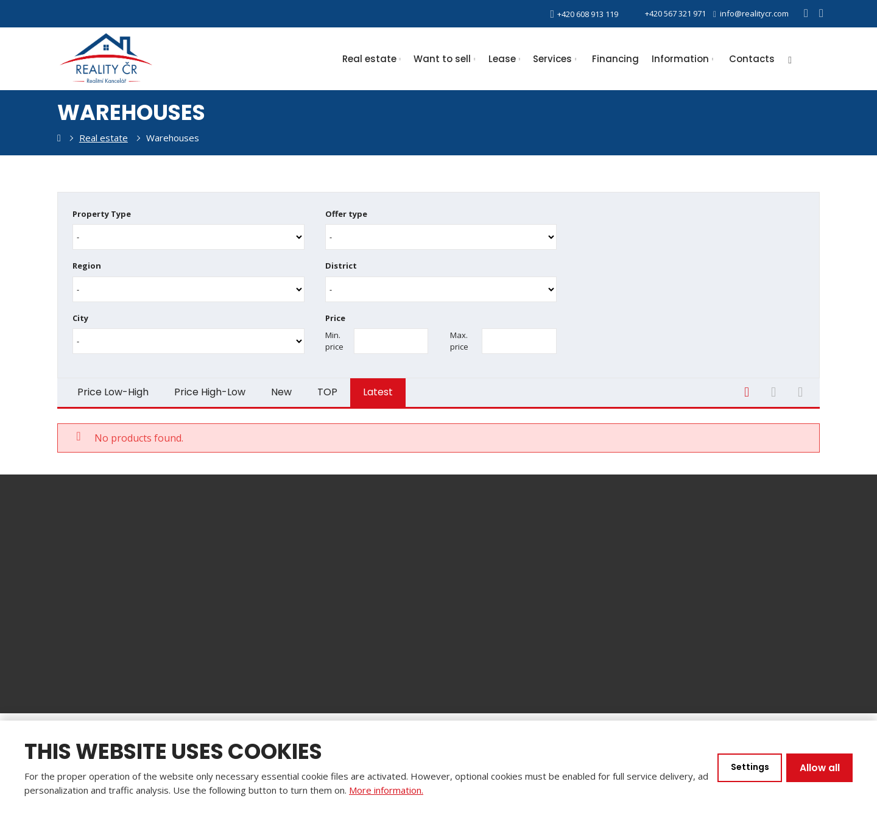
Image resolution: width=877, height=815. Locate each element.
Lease (502, 58)
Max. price (459, 338)
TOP (327, 389)
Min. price (334, 338)
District (341, 264)
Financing (615, 58)
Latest (378, 389)
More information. (399, 790)
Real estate (369, 58)
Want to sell (442, 58)
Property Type (101, 213)
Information (680, 58)
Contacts (752, 58)
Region (86, 264)
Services (552, 58)
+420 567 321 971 (668, 13)
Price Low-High (113, 389)
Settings (747, 768)
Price (335, 315)
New (281, 389)
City (80, 315)
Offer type (346, 213)
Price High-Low (209, 389)
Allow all (818, 768)
